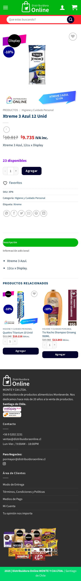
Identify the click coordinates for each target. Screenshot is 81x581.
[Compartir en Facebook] (13, 213)
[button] (6, 7)
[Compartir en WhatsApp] (6, 213)
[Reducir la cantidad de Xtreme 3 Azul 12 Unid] (5, 171)
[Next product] (6, 129)
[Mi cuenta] (62, 7)
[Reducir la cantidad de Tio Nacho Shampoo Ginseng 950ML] (44, 345)
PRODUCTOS (10, 110)
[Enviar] (70, 19)
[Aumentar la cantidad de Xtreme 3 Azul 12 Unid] (16, 171)
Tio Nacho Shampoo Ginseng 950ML (59, 334)
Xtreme (17, 204)
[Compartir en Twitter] (21, 213)
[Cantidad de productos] (10, 171)
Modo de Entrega (13, 484)
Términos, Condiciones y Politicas (24, 492)
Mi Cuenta (9, 506)
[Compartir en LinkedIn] (43, 213)
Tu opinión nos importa (17, 513)
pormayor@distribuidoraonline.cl (24, 459)
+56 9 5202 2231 (12, 434)
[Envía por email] (28, 213)
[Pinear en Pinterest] (36, 213)
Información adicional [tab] (16, 251)
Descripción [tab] (10, 242)
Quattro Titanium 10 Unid (18, 332)
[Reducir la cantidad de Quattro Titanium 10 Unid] (5, 341)
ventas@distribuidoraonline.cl (22, 439)
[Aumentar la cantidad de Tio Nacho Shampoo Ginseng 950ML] (54, 345)
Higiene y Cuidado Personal (38, 110)
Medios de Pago (12, 499)
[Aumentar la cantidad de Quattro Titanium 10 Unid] (15, 341)
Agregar (32, 171)
